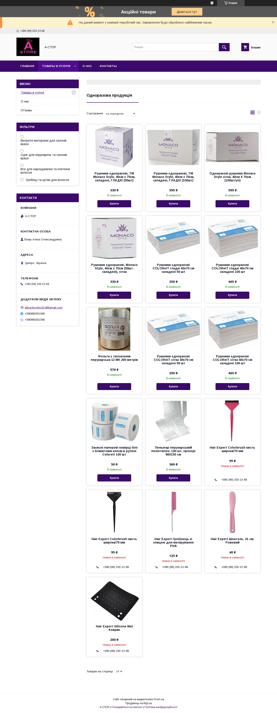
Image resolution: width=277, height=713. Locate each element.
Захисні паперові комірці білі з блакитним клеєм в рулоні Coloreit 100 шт (114, 451)
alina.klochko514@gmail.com (44, 307)
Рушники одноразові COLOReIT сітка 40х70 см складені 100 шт (232, 360)
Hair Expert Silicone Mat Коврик (114, 628)
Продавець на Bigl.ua (138, 703)
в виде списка (259, 113)
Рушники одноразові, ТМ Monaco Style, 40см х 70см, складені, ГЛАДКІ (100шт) (173, 177)
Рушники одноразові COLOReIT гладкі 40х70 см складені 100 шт (232, 268)
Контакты (108, 66)
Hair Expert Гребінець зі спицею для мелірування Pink (173, 542)
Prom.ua (159, 699)
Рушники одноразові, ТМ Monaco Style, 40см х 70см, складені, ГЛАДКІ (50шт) (114, 177)
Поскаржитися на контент (126, 707)
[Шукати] (224, 47)
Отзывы (26, 110)
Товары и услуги (56, 66)
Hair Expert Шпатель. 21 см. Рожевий (232, 540)
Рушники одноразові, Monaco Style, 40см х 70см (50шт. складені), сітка (114, 268)
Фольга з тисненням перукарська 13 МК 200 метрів (114, 358)
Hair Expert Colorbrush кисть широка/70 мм (232, 449)
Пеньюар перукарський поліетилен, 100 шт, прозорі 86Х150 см (173, 451)
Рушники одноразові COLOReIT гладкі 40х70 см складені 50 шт (173, 268)
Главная (27, 66)
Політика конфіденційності (160, 707)
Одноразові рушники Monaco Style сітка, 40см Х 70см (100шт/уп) (232, 177)
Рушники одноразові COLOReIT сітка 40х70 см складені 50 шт (173, 360)
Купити (114, 203)
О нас (87, 66)
